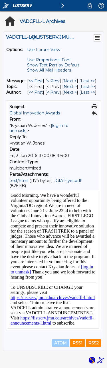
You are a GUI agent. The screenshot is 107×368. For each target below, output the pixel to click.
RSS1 (77, 343)
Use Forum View (43, 49)
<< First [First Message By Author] (36, 92)
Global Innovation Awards (34, 113)
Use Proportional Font (49, 59)
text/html (18, 180)
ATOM (60, 343)
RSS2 (93, 343)
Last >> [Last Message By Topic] (88, 86)
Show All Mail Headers (49, 70)
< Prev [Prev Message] (53, 80)
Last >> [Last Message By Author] (88, 92)
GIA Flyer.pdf (68, 180)
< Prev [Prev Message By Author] (53, 92)
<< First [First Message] (36, 80)
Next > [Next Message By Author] (70, 92)
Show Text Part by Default (53, 65)
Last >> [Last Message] (88, 80)
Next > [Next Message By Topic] (70, 86)
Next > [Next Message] (70, 80)
